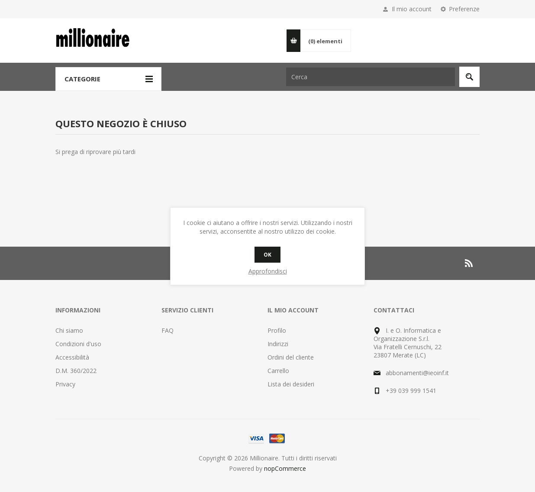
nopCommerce (285, 468)
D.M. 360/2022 (76, 371)
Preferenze (464, 9)
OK (267, 254)
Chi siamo (69, 330)
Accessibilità (72, 357)
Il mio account (412, 9)
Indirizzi (278, 344)
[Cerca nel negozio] (370, 77)
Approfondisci (267, 271)
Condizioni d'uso (78, 344)
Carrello (278, 371)
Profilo (277, 330)
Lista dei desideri (291, 384)
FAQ (167, 330)
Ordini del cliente (291, 357)
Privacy (65, 384)
